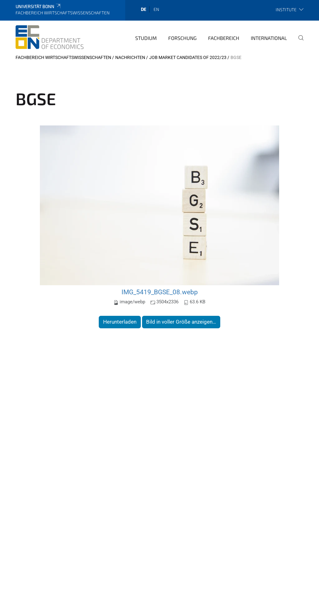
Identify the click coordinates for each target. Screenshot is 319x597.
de (143, 9)
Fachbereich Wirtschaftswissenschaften (63, 57)
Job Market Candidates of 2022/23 (187, 57)
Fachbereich (223, 38)
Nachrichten (130, 57)
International (269, 38)
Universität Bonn (38, 6)
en (156, 9)
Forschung (182, 38)
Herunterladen (119, 322)
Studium (146, 38)
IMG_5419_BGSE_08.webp (159, 292)
